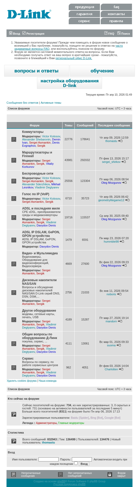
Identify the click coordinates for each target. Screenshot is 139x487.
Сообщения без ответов (22, 102)
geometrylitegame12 (111, 200)
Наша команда (47, 380)
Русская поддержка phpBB (69, 484)
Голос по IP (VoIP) (35, 194)
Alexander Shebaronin (36, 139)
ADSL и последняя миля (41, 208)
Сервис (28, 358)
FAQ (109, 33)
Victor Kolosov (51, 136)
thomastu (111, 141)
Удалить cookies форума (21, 380)
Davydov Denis (46, 225)
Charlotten (111, 369)
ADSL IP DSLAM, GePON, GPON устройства (41, 234)
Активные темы (51, 102)
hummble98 (111, 241)
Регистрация (33, 33)
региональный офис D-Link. (73, 58)
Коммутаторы (32, 132)
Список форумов (19, 108)
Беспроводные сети (37, 173)
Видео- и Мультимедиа (40, 253)
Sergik (41, 145)
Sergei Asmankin (40, 142)
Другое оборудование (39, 310)
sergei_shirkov (111, 161)
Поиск (123, 33)
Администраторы (46, 423)
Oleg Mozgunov (111, 182)
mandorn (111, 321)
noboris (111, 294)
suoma (111, 345)
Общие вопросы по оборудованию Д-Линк (39, 336)
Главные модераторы (71, 423)
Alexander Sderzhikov (36, 184)
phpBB (61, 481)
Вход (14, 33)
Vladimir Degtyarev (47, 187)
